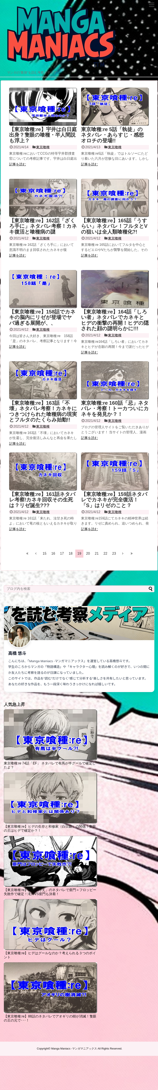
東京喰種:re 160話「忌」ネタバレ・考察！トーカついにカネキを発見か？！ (115, 408)
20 (88, 553)
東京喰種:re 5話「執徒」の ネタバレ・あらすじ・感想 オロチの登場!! (112, 134)
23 (114, 553)
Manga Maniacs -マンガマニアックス (74, 1048)
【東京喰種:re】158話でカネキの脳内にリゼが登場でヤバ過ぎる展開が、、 (42, 317)
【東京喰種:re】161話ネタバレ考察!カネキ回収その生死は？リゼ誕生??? (42, 499)
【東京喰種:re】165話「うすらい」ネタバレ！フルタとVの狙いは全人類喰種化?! (114, 226)
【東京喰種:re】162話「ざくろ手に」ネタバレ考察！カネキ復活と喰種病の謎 (43, 226)
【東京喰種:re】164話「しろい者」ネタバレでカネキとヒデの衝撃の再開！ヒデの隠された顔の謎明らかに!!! (115, 320)
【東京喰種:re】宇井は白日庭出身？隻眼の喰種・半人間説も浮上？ (43, 134)
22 (105, 553)
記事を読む (17, 164)
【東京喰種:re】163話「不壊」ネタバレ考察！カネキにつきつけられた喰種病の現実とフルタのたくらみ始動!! (43, 411)
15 (44, 553)
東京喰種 (43, 147)
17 (62, 553)
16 (53, 553)
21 (97, 553)
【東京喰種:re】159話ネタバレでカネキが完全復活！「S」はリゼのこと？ (114, 499)
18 (71, 553)
